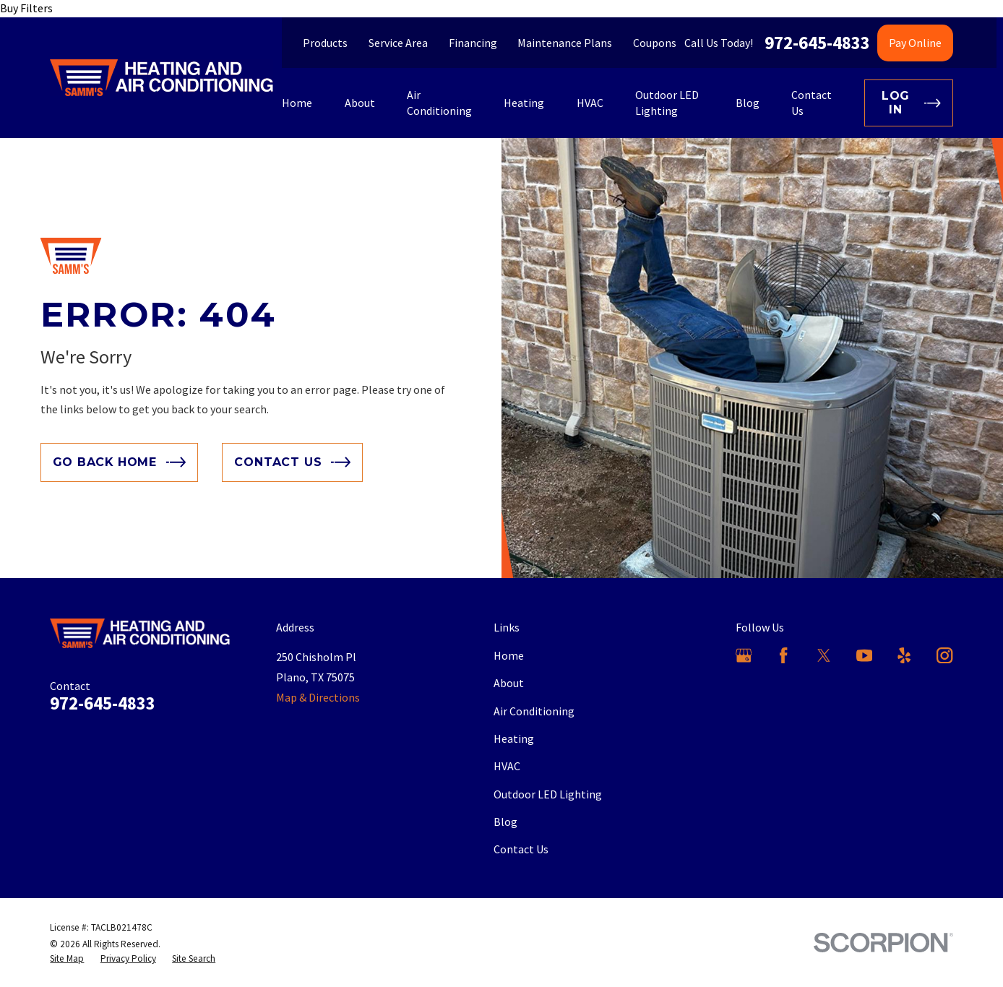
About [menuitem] (360, 102)
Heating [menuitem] (524, 102)
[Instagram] (944, 655)
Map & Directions (318, 697)
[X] (824, 655)
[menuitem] (67, 959)
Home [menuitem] (297, 102)
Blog (505, 821)
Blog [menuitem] (747, 102)
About (509, 683)
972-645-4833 (817, 43)
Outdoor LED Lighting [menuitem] (667, 102)
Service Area (398, 42)
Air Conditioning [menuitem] (439, 102)
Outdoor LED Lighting (548, 794)
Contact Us (521, 849)
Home (509, 655)
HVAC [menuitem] (590, 102)
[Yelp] (904, 655)
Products (325, 42)
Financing (473, 42)
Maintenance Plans (564, 42)
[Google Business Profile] (744, 655)
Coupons (654, 42)
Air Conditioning (534, 711)
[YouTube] (864, 655)
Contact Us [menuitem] (811, 102)
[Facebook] (783, 655)
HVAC (507, 766)
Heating (514, 738)
